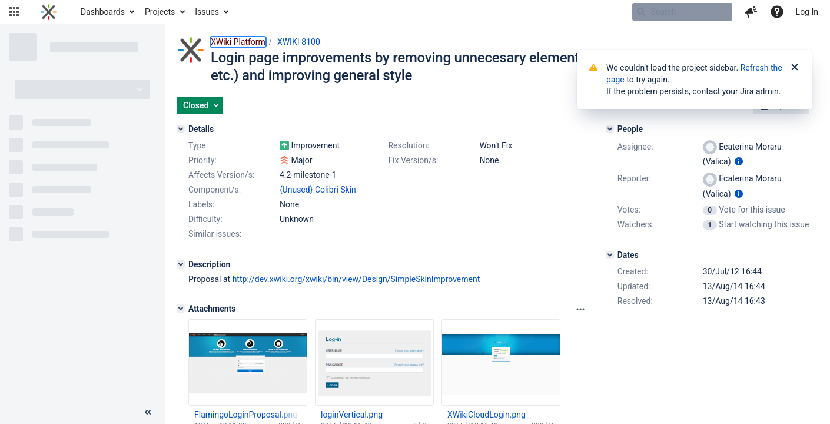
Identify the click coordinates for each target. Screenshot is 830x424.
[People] (610, 129)
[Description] (181, 264)
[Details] (181, 129)
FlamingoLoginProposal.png (245, 414)
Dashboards (103, 11)
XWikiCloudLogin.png (486, 414)
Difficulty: (205, 219)
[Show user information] (738, 161)
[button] (14, 12)
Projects (160, 11)
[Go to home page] (48, 12)
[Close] (795, 68)
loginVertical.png (352, 414)
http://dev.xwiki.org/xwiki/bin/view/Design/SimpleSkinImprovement (356, 279)
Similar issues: (214, 233)
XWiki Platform (238, 42)
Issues (207, 11)
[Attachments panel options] (580, 309)
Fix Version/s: (413, 160)
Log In (807, 11)
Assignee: (635, 146)
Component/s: (214, 189)
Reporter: (634, 178)
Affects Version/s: (221, 175)
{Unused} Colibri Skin (318, 189)
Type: (198, 145)
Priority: (202, 160)
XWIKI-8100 (298, 42)
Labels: (201, 204)
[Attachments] (181, 308)
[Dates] (610, 255)
